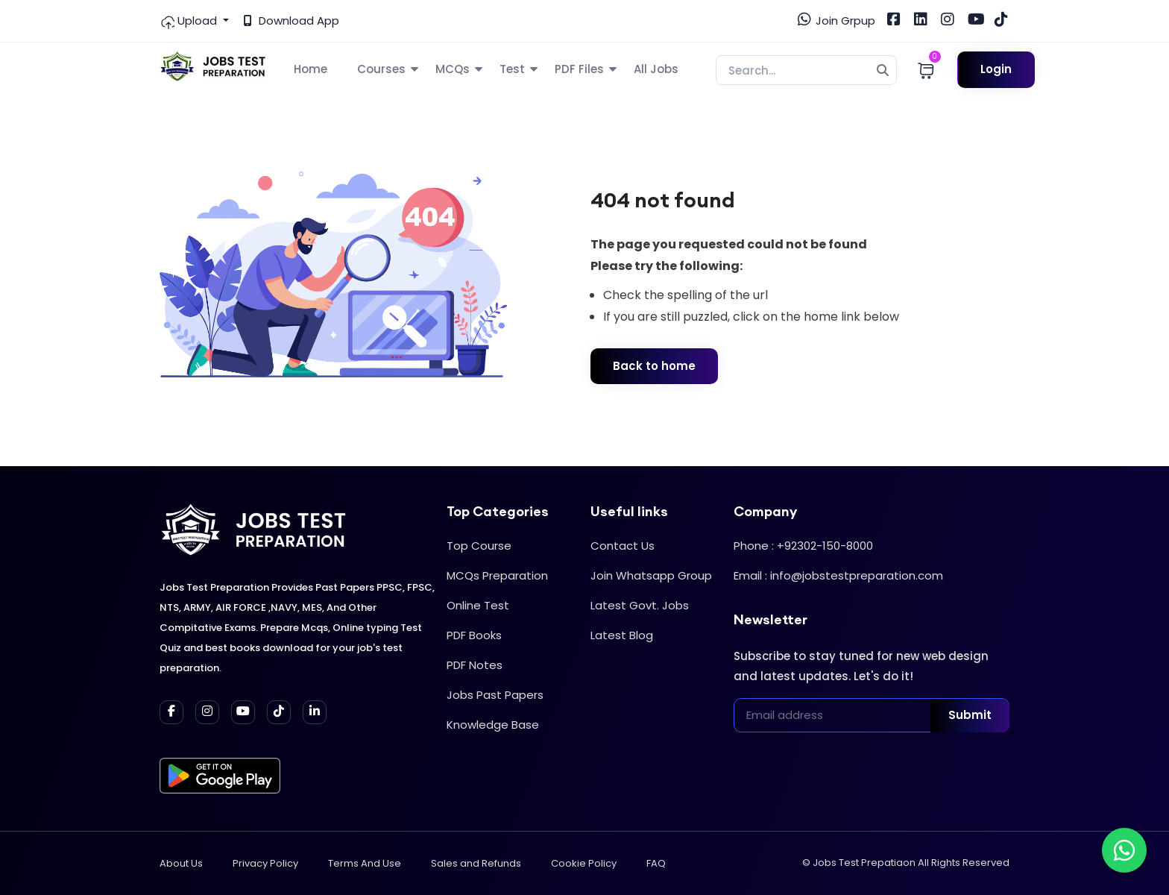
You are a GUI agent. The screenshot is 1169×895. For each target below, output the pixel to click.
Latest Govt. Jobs (639, 605)
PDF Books (474, 635)
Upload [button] (190, 21)
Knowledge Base (493, 724)
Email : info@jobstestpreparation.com (838, 575)
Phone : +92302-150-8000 (803, 545)
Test (512, 69)
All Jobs (656, 69)
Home (310, 69)
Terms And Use (364, 863)
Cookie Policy (584, 863)
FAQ (656, 863)
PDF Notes (474, 665)
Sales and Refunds (476, 863)
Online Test (478, 605)
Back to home (654, 366)
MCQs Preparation (497, 575)
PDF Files (579, 69)
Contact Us (622, 545)
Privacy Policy (265, 863)
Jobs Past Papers (495, 695)
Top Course (479, 545)
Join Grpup (836, 20)
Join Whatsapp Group (651, 575)
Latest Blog (621, 635)
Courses (381, 69)
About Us (181, 863)
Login (996, 69)
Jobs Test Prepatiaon (864, 862)
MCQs (452, 69)
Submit (970, 715)
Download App (291, 20)
